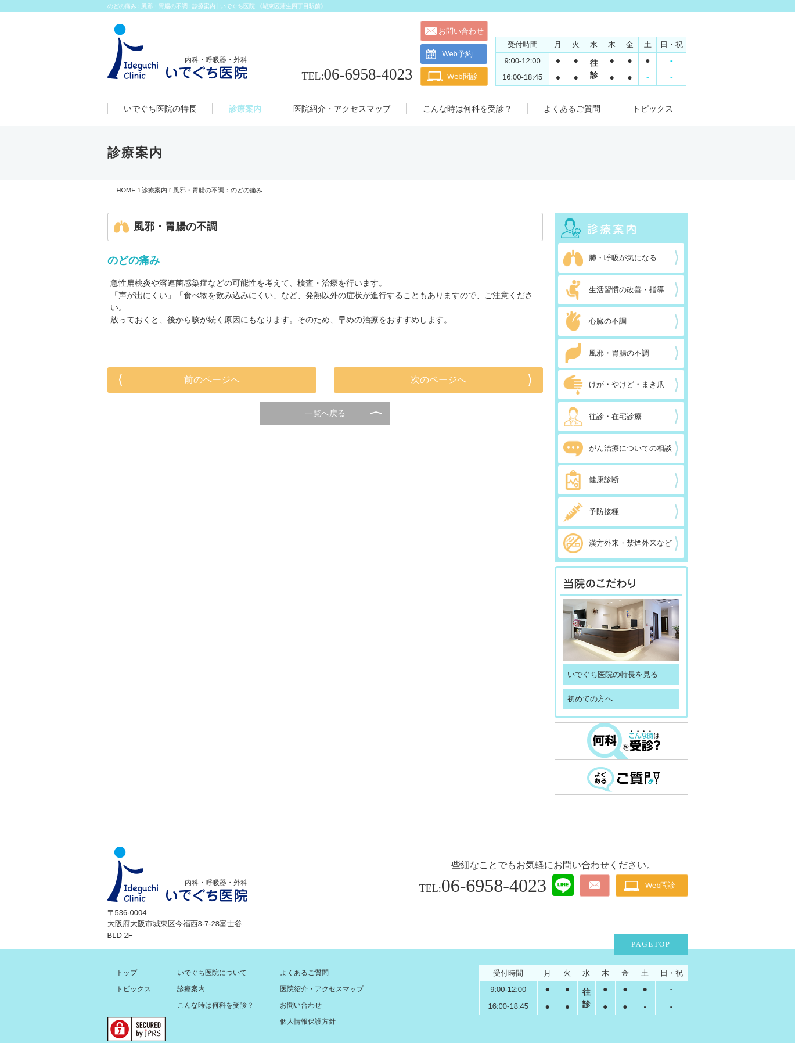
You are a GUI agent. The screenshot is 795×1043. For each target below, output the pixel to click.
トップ (126, 973)
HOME (126, 190)
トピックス (133, 989)
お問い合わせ (461, 31)
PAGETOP (651, 944)
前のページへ (212, 380)
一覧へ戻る (325, 413)
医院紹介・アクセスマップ (322, 989)
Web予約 (449, 54)
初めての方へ (590, 698)
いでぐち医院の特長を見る (612, 674)
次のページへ (438, 380)
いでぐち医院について (212, 973)
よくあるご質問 (304, 973)
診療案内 (154, 190)
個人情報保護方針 (308, 1021)
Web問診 (462, 76)
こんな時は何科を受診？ (215, 1005)
